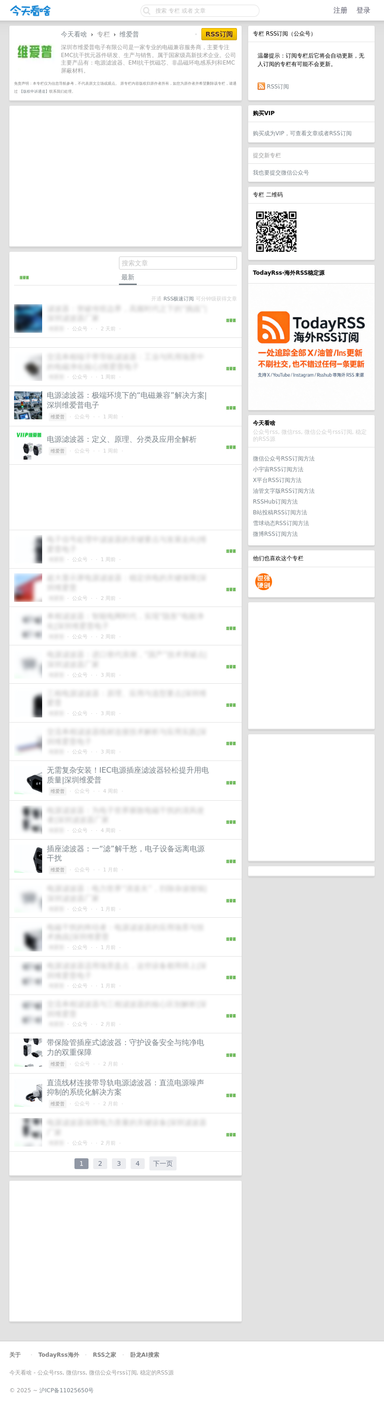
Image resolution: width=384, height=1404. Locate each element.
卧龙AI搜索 (144, 1355)
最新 (127, 277)
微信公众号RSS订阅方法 (284, 458)
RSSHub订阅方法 (275, 501)
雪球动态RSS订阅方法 (281, 523)
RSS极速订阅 (179, 299)
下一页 (163, 1163)
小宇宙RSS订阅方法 (278, 469)
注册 (340, 10)
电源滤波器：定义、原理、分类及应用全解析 (122, 439)
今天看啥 (74, 34)
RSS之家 (104, 1355)
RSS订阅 (278, 86)
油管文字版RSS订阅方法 (284, 491)
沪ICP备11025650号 (66, 1390)
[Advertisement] (311, 665)
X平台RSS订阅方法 (277, 480)
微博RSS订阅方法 (275, 534)
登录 (363, 10)
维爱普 (129, 34)
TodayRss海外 (58, 1355)
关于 (15, 1355)
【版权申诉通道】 (34, 91)
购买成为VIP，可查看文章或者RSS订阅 (302, 133)
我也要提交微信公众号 (281, 172)
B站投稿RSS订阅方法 (280, 512)
